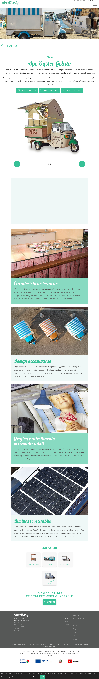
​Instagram (16, 630)
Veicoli (74, 622)
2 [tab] (51, 164)
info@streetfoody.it (19, 624)
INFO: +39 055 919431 (50, 90)
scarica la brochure (73, 90)
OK (43, 677)
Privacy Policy (52, 646)
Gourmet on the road (78, 618)
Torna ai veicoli (9, 46)
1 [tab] (49, 164)
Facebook (16, 628)
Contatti (75, 639)
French (66, 628)
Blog (74, 636)
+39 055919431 (20, 622)
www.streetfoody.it (19, 626)
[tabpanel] (49, 125)
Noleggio (75, 629)
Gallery (75, 625)
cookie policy (35, 677)
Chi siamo (75, 632)
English (66, 621)
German (67, 624)
